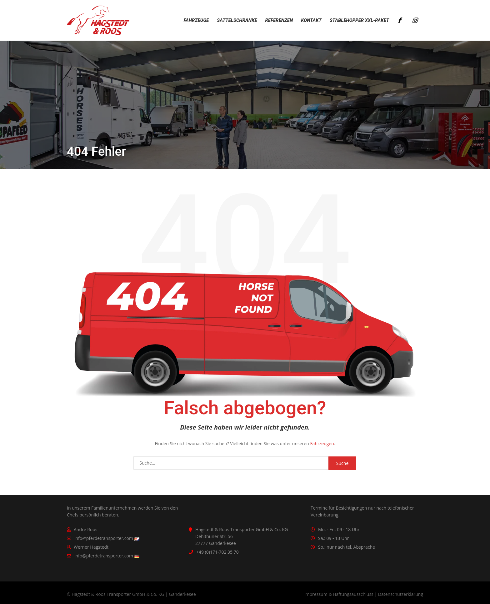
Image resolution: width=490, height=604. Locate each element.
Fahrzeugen (322, 443)
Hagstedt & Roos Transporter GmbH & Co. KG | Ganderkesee (134, 594)
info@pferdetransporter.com (103, 538)
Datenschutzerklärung (400, 594)
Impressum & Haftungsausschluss (338, 594)
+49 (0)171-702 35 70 (217, 552)
